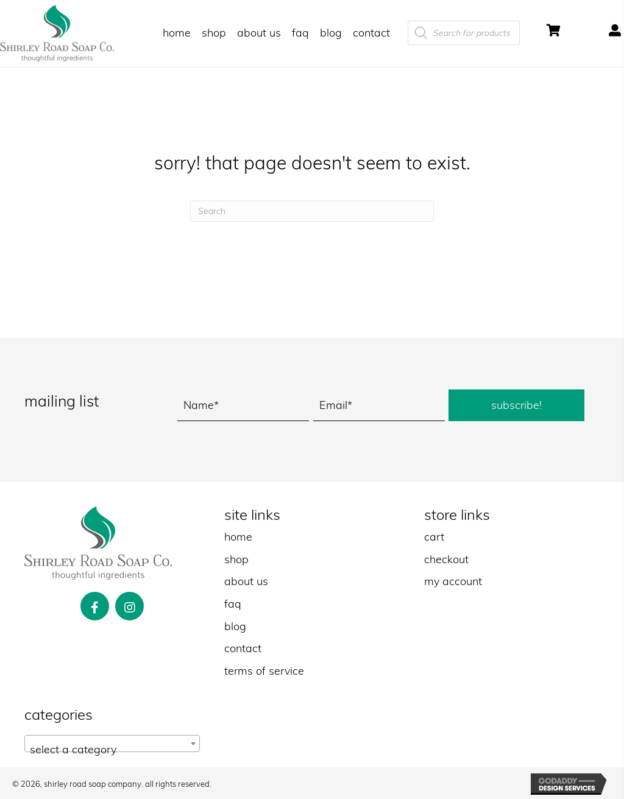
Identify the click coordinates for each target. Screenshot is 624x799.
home (238, 537)
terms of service (264, 671)
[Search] (312, 211)
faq (232, 604)
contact (242, 648)
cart (434, 537)
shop (236, 559)
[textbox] (112, 750)
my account (453, 581)
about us (246, 581)
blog (235, 626)
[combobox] (112, 743)
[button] (516, 405)
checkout (446, 559)
